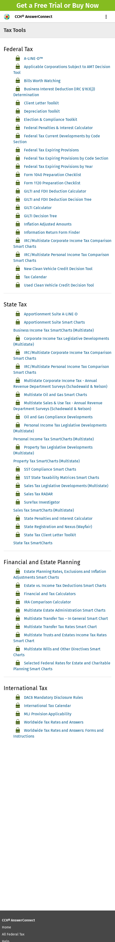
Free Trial (48, 5)
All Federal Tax (13, 934)
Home (6, 927)
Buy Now (85, 5)
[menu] (106, 17)
